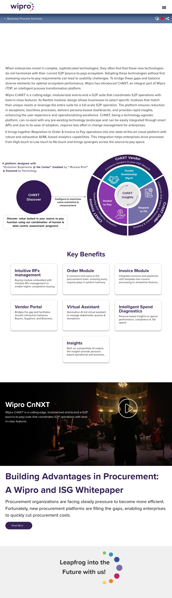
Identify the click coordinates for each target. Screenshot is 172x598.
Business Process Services (24, 18)
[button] (156, 18)
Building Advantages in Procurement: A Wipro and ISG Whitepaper (82, 483)
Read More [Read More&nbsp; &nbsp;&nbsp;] (19, 525)
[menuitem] (167, 18)
